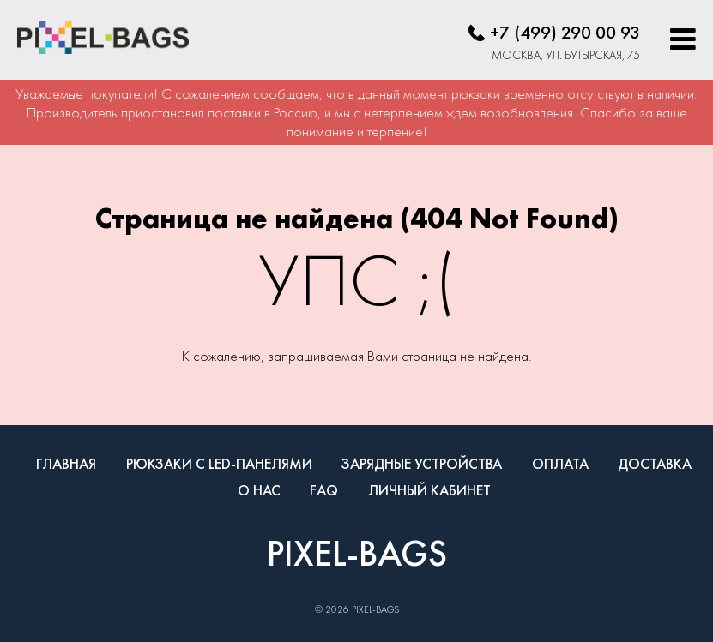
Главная (66, 463)
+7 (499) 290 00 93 (565, 32)
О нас (259, 490)
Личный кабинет (429, 490)
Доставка (655, 463)
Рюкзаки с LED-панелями (219, 463)
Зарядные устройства (421, 463)
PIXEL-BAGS (357, 553)
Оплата (560, 463)
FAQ (324, 490)
